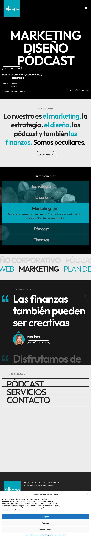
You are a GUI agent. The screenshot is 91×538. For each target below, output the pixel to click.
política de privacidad (48, 535)
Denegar (45, 523)
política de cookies (32, 535)
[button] (87, 494)
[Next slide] (86, 343)
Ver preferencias (45, 530)
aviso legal (62, 535)
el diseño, (63, 124)
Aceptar (45, 516)
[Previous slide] (86, 336)
